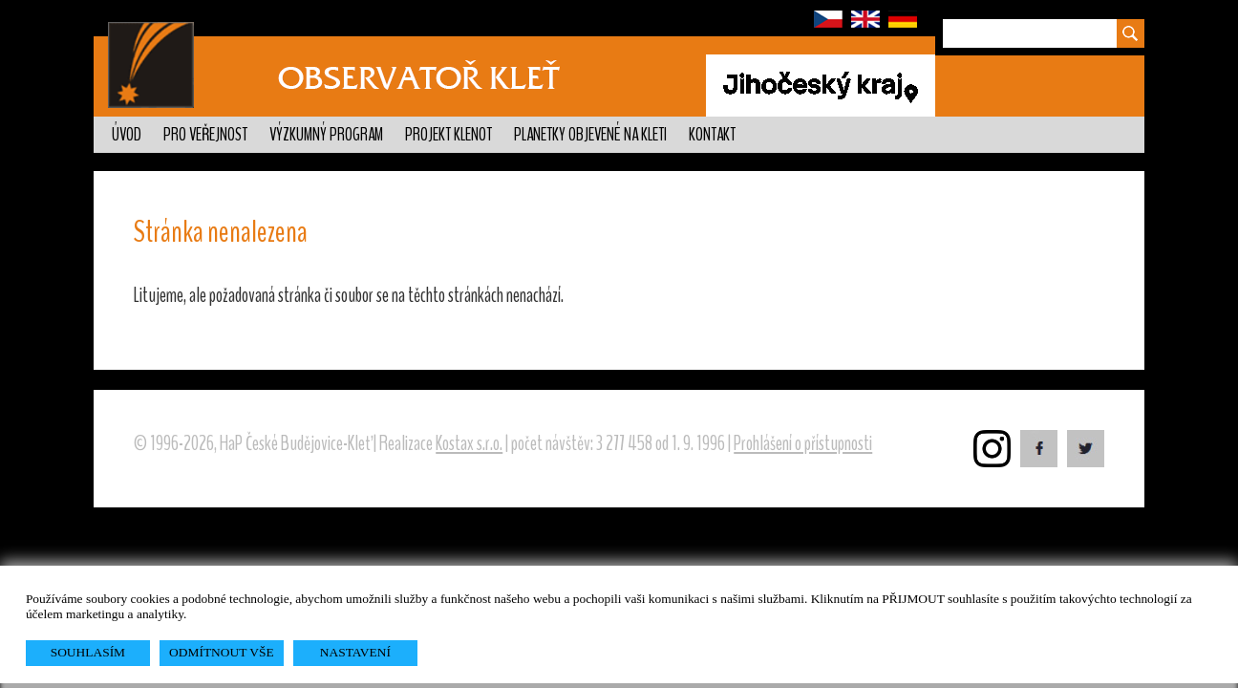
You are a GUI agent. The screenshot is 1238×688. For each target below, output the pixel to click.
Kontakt (712, 134)
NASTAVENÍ (355, 652)
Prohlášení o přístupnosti (803, 443)
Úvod (126, 134)
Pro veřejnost (205, 134)
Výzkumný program (326, 134)
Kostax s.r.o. (469, 443)
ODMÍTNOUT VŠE (221, 652)
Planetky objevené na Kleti (590, 134)
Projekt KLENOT (448, 134)
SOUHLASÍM (88, 652)
